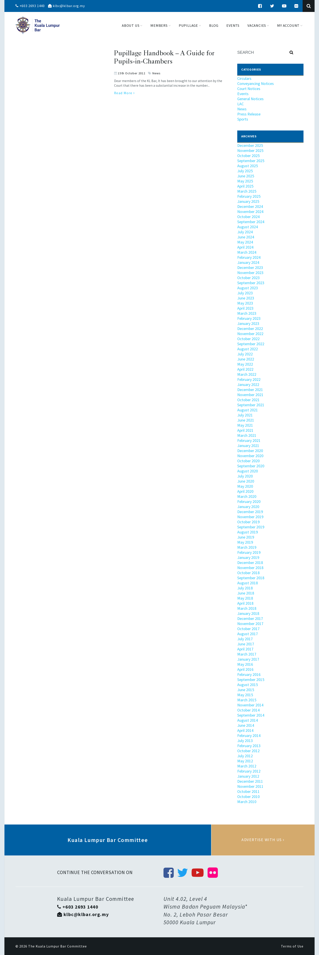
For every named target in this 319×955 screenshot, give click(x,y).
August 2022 (247, 348)
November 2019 (250, 516)
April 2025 (245, 186)
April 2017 (245, 649)
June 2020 (245, 481)
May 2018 (245, 598)
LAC (240, 103)
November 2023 (250, 272)
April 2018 (245, 603)
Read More (124, 93)
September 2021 (250, 404)
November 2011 (250, 786)
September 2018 (250, 577)
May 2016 (245, 664)
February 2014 (249, 735)
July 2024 (245, 231)
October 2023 (248, 277)
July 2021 (245, 415)
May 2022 (245, 364)
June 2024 (245, 237)
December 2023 (250, 267)
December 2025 (250, 145)
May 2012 (245, 760)
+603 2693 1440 (30, 6)
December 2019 (250, 511)
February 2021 (249, 440)
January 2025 (248, 201)
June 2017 (245, 643)
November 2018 (250, 567)
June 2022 (245, 359)
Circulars (244, 78)
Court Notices (248, 88)
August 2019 (247, 532)
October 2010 (248, 796)
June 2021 (245, 420)
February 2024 (249, 257)
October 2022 (248, 338)
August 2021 (247, 409)
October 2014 (248, 710)
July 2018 (245, 588)
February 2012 (249, 771)
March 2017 (246, 654)
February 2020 (249, 501)
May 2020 (245, 486)
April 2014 (245, 730)
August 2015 (247, 684)
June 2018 (245, 593)
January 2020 (248, 506)
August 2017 (247, 633)
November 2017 (250, 623)
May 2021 (245, 425)
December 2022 (250, 328)
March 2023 (246, 313)
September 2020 (250, 465)
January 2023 (248, 323)
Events (243, 93)
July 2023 (245, 292)
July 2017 (245, 638)
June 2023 (245, 298)
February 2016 (249, 674)
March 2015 (246, 699)
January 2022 (248, 384)
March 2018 (246, 608)
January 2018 (248, 613)
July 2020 (245, 476)
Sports (242, 119)
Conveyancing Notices (255, 83)
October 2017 (248, 628)
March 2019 (246, 547)
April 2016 (245, 669)
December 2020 (250, 450)
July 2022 (245, 354)
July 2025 (245, 170)
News (156, 73)
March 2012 (246, 766)
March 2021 (246, 435)
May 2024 (245, 242)
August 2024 (247, 226)
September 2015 (250, 679)
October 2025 (248, 155)
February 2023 (249, 318)
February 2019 (249, 552)
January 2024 (248, 262)
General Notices (250, 98)
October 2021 (248, 399)
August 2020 (247, 471)
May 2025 (245, 181)
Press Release (249, 114)
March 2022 (246, 374)
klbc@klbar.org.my (66, 6)
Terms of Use (292, 946)
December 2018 (250, 562)
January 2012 (248, 776)
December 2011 (250, 781)
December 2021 (250, 389)
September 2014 (250, 715)
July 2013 (245, 740)
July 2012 (245, 755)
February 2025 (249, 196)
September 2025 (250, 160)
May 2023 (245, 303)
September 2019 (250, 526)
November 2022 (250, 333)
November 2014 (250, 705)
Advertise (263, 840)
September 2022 (250, 343)
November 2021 (250, 394)
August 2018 (247, 582)
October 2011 (248, 791)
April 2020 (245, 491)
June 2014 (245, 725)
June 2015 (245, 689)
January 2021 (248, 445)
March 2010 (246, 801)
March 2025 (246, 191)
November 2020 (250, 455)
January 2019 (248, 557)
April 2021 (245, 430)
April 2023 (245, 308)
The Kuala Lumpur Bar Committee (57, 946)
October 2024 (248, 216)
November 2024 (250, 211)
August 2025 (247, 165)
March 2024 (246, 252)
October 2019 (248, 521)
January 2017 (248, 659)
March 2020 (246, 496)
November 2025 (250, 150)
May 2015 (245, 694)
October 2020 (248, 460)
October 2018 (248, 572)
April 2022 (245, 369)
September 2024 (250, 221)
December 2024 (250, 206)
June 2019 (245, 537)
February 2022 (249, 379)
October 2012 (248, 750)
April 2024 (245, 247)
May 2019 (245, 542)
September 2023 (250, 282)
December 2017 (250, 618)
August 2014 (247, 720)
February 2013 (249, 745)
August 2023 (247, 287)
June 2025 (245, 175)
